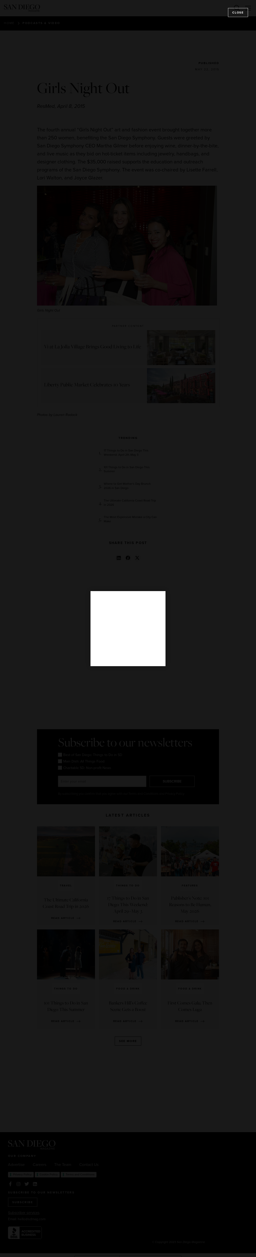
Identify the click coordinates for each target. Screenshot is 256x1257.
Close (238, 12)
